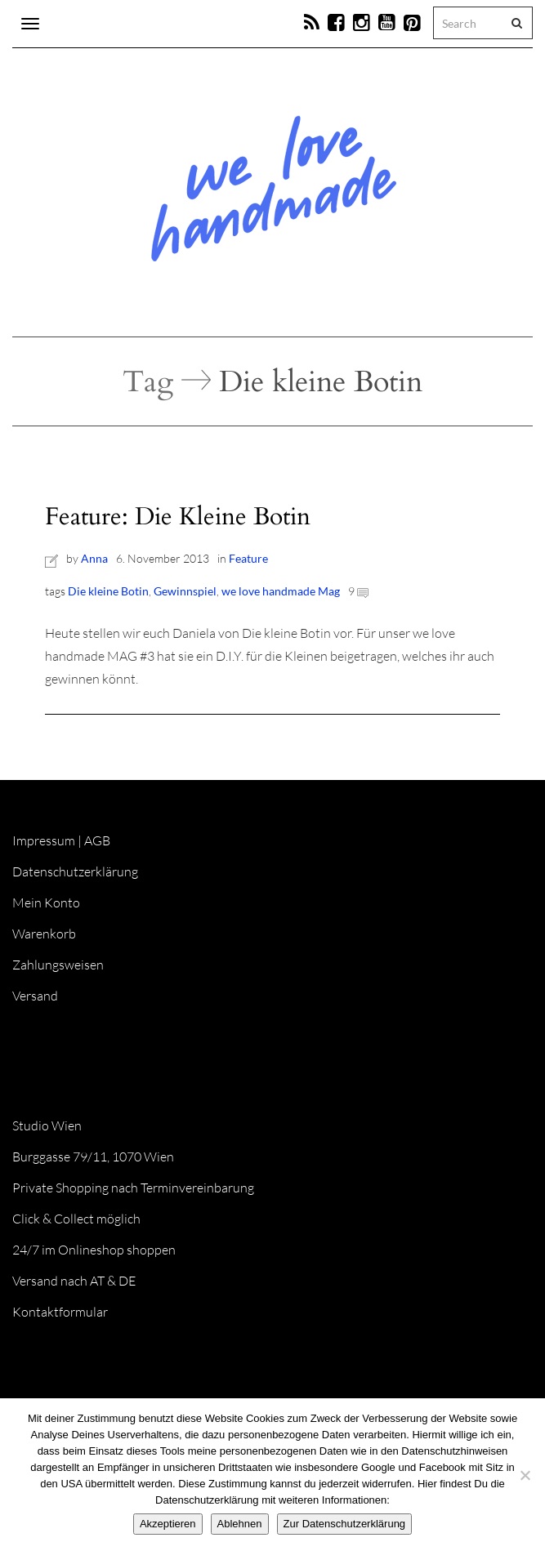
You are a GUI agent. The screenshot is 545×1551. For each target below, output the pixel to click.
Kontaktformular (60, 1312)
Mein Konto (46, 902)
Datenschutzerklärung (75, 871)
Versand (35, 995)
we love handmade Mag (280, 591)
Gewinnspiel (185, 591)
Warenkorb (44, 933)
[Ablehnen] (524, 1475)
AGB (97, 840)
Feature (248, 558)
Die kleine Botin (108, 591)
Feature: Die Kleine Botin (177, 516)
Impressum (43, 840)
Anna (94, 558)
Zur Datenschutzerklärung (345, 1524)
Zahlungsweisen (58, 964)
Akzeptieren (168, 1524)
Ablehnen (239, 1524)
